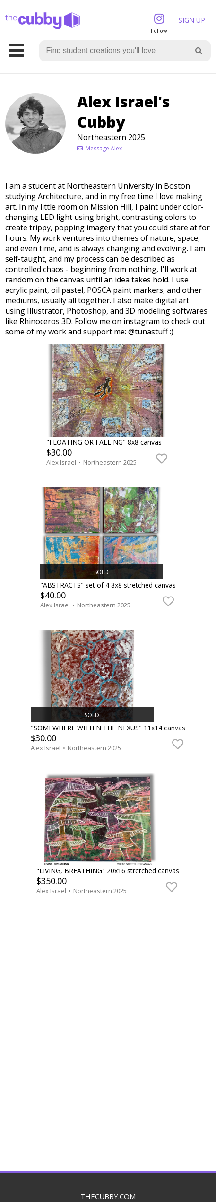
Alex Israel (62, 462)
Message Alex (99, 148)
